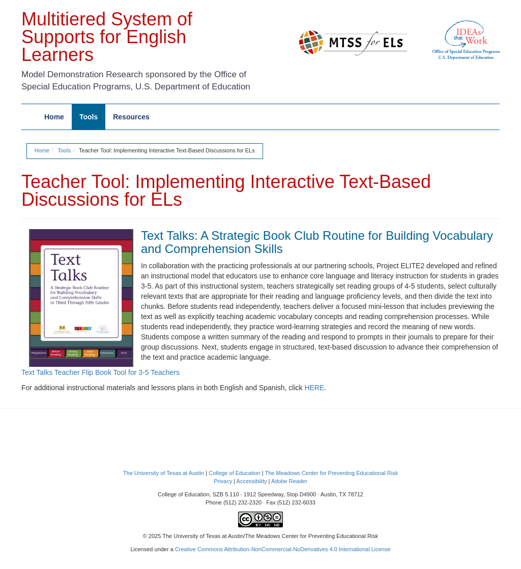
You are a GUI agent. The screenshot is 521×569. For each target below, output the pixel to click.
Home (42, 150)
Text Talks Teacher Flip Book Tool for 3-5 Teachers (100, 372)
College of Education (234, 473)
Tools (64, 150)
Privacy (223, 481)
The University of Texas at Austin (163, 473)
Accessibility (252, 481)
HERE (314, 388)
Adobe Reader (289, 481)
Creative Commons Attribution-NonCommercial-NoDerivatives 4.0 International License (283, 549)
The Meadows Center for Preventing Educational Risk (331, 473)
